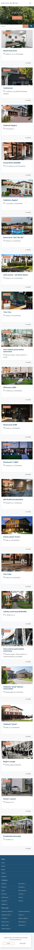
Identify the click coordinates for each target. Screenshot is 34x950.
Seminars (4, 894)
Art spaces (5, 918)
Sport (3, 890)
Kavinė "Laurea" (9, 799)
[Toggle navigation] (30, 3)
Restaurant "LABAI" (11, 462)
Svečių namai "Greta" (11, 537)
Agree (8, 943)
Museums (21, 915)
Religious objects (23, 918)
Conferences (5, 897)
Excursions (22, 883)
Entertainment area (24, 911)
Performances (22, 890)
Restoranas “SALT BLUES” (13, 237)
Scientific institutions (7, 911)
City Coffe (7, 574)
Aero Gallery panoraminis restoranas (13, 351)
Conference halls (6, 915)
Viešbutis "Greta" (10, 724)
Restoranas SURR (10, 425)
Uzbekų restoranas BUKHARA (15, 612)
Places (3, 869)
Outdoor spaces (6, 928)
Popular (3, 873)
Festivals (4, 887)
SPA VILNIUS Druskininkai (13, 499)
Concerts (21, 894)
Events (3, 866)
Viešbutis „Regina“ (10, 200)
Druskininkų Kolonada (12, 836)
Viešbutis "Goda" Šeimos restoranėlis (13, 688)
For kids (21, 901)
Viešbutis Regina (10, 125)
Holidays (4, 883)
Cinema (20, 897)
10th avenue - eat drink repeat (15, 275)
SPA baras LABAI (9, 387)
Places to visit (5, 921)
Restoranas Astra (10, 51)
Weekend (4, 876)
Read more (23, 943)
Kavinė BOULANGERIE (12, 163)
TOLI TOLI (7, 312)
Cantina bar (8, 88)
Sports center (5, 925)
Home (3, 862)
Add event (17, 18)
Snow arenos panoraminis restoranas (13, 650)
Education (4, 901)
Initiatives (4, 904)
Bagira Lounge (9, 761)
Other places (22, 921)
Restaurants (22, 925)
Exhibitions (21, 887)
